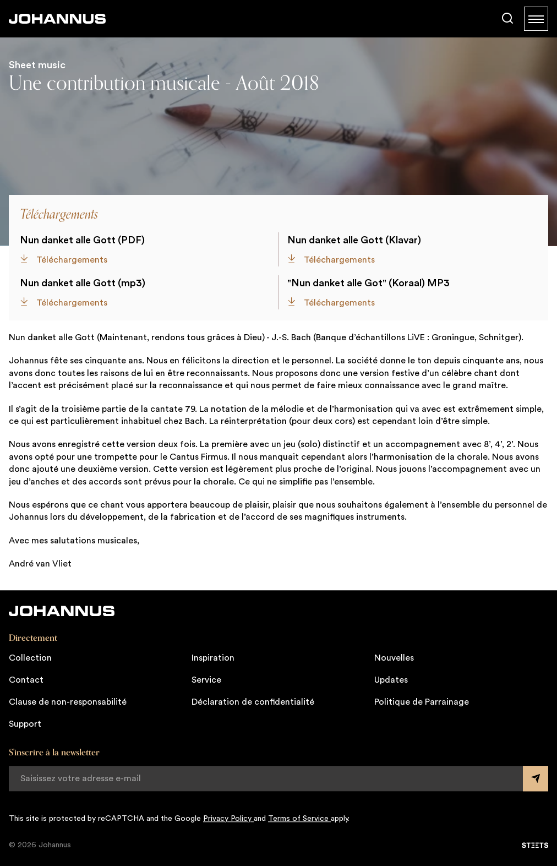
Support (25, 724)
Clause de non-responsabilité (68, 702)
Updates (391, 680)
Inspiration (213, 657)
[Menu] (536, 19)
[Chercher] (507, 18)
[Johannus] (57, 19)
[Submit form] (535, 778)
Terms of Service (299, 819)
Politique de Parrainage (421, 702)
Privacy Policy (228, 819)
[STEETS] (535, 845)
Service (206, 680)
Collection (30, 657)
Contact (26, 680)
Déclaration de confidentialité (253, 702)
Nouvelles (394, 657)
